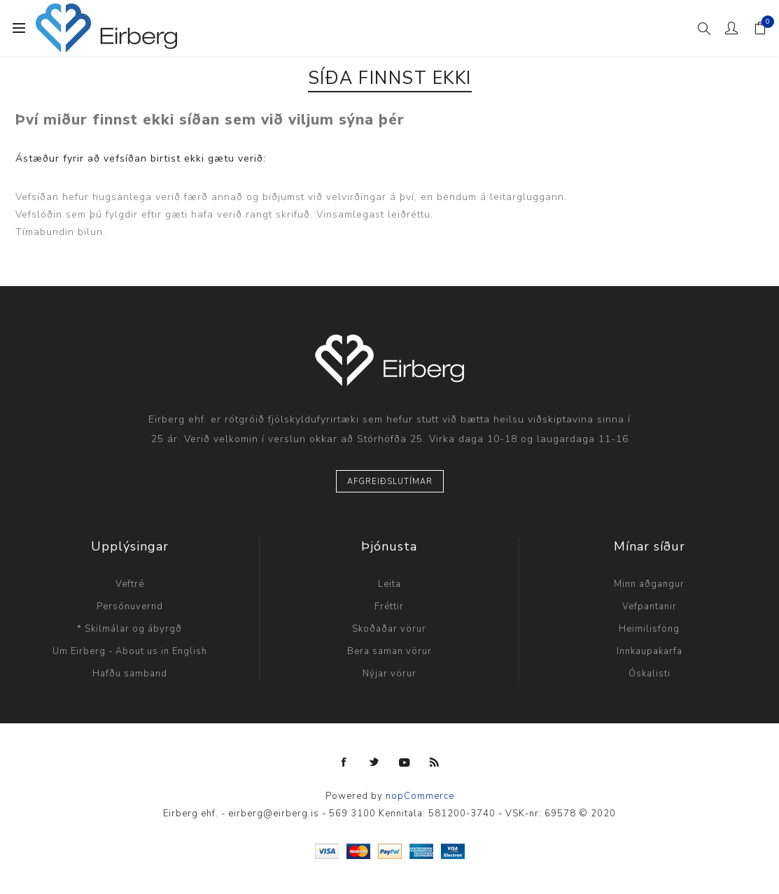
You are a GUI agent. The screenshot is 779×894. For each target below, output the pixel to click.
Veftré (129, 584)
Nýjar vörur (389, 673)
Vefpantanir (649, 606)
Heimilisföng (649, 629)
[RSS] (434, 762)
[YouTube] (404, 762)
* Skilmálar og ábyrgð (129, 629)
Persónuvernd (130, 606)
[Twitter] (374, 762)
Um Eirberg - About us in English (129, 651)
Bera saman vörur (389, 651)
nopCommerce (420, 796)
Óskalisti (650, 673)
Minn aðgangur (649, 584)
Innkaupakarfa (649, 651)
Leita (389, 584)
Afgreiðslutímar (390, 481)
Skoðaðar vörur (389, 629)
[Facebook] (344, 762)
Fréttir (389, 606)
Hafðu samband (129, 673)
